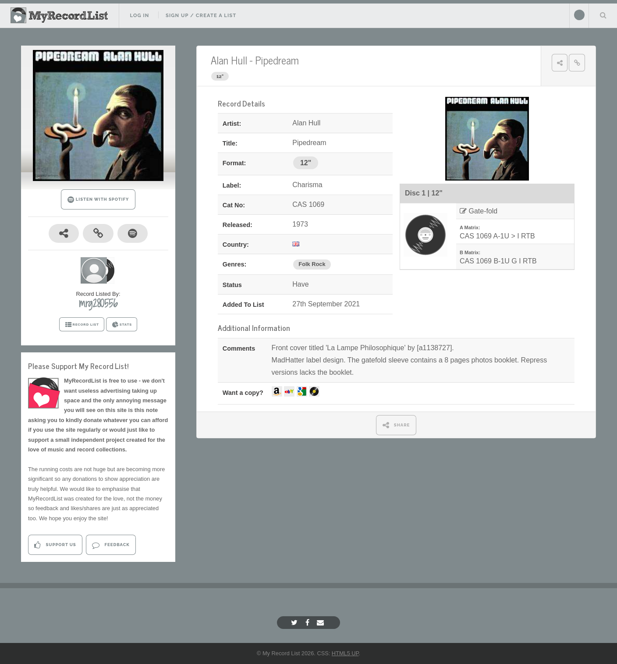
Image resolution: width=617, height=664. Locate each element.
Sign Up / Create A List (201, 15)
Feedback (110, 545)
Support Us (55, 545)
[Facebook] (308, 622)
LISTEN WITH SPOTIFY (98, 199)
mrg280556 (98, 303)
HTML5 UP (345, 653)
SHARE (396, 425)
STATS (121, 325)
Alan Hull (229, 59)
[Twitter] (295, 622)
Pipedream (277, 59)
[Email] (321, 622)
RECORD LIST (81, 325)
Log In (139, 15)
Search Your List (603, 15)
